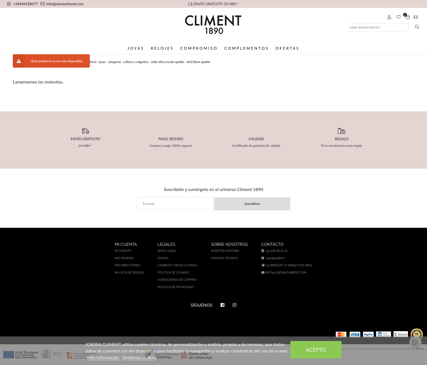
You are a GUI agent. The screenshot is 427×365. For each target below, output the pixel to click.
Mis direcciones (127, 265)
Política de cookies (173, 272)
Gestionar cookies (139, 357)
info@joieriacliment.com (62, 4)
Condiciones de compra (176, 280)
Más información (103, 357)
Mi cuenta (123, 251)
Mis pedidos (124, 258)
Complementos (246, 48)
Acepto (316, 350)
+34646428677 (23, 4)
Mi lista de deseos (129, 272)
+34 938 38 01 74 (274, 251)
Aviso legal (166, 251)
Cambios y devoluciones (177, 265)
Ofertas (288, 48)
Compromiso (199, 48)
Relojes (162, 48)
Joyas (135, 48)
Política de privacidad (175, 287)
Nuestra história (225, 251)
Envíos (162, 258)
